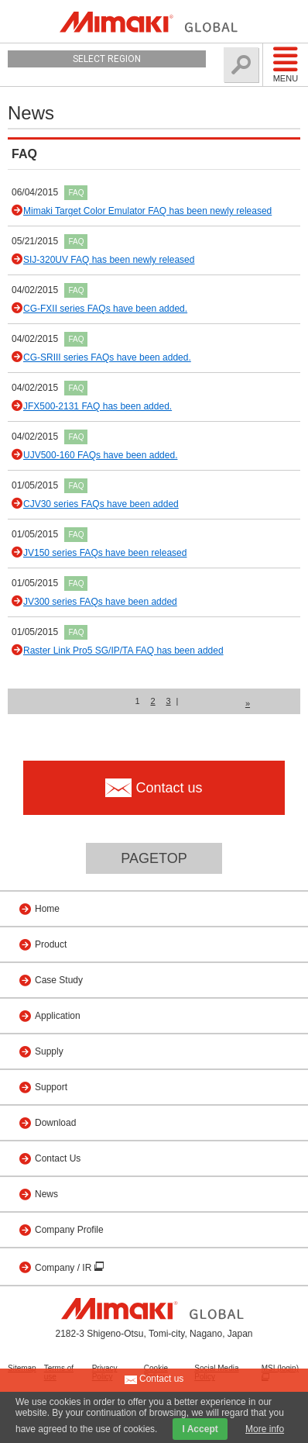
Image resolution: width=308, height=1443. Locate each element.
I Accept (199, 1429)
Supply (49, 1051)
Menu (285, 64)
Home (47, 908)
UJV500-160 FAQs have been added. (100, 455)
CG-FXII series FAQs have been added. (105, 308)
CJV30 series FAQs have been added (101, 504)
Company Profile (69, 1229)
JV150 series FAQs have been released (105, 552)
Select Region (107, 59)
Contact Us (57, 1158)
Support (51, 1087)
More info (264, 1429)
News (46, 1194)
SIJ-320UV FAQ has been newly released (108, 259)
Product (51, 944)
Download (55, 1122)
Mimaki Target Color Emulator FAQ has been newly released (147, 210)
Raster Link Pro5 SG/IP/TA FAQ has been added (123, 650)
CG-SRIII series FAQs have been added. (107, 357)
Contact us (154, 1379)
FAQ (76, 192)
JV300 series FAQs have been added (100, 601)
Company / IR (64, 1267)
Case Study (59, 980)
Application (57, 1015)
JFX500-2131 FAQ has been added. (97, 406)
